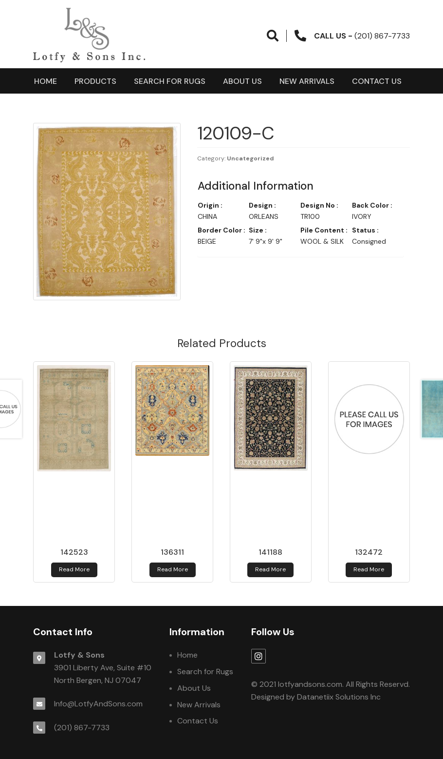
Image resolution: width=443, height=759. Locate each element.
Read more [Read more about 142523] (74, 569)
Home (45, 81)
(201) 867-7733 (82, 727)
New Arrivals (306, 81)
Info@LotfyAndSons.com (98, 704)
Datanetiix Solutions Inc (339, 697)
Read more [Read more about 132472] (368, 569)
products (95, 81)
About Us (242, 81)
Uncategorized (250, 158)
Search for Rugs (169, 81)
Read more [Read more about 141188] (270, 569)
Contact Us (377, 81)
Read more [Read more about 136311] (172, 569)
